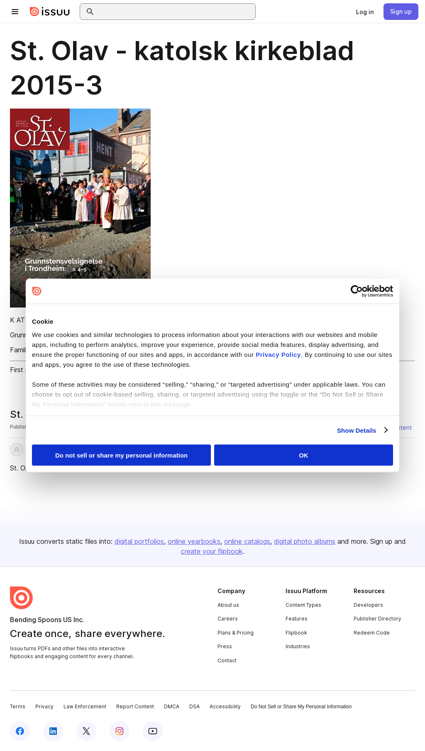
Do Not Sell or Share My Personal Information (301, 707)
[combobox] (175, 11)
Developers (368, 605)
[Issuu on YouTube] (153, 731)
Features (297, 618)
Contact (227, 660)
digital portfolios (139, 541)
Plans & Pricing (235, 633)
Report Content (135, 706)
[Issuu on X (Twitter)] (86, 731)
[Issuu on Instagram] (119, 731)
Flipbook (296, 633)
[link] (364, 11)
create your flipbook (212, 551)
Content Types (303, 605)
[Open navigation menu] (15, 11)
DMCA (171, 706)
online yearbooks (194, 541)
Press (224, 646)
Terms (17, 706)
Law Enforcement (85, 706)
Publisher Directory (377, 618)
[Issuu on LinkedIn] (53, 731)
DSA (194, 706)
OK (303, 455)
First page (25, 370)
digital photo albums (304, 541)
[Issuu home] (50, 11)
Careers (227, 618)
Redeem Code (372, 633)
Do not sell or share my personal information (121, 455)
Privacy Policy (278, 354)
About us (228, 605)
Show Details (356, 430)
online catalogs (247, 541)
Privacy (44, 706)
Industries (298, 646)
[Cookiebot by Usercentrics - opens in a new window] (356, 291)
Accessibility (225, 706)
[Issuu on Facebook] (20, 731)
